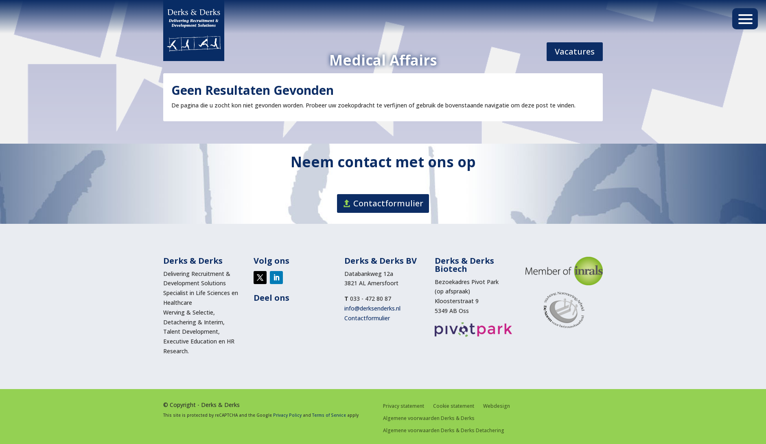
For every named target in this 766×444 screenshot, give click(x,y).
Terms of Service (329, 415)
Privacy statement (403, 406)
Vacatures (575, 51)
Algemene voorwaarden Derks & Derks (429, 419)
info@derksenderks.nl (372, 308)
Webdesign (496, 406)
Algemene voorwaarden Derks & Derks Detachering (443, 431)
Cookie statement (453, 406)
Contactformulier (388, 203)
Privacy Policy (287, 415)
